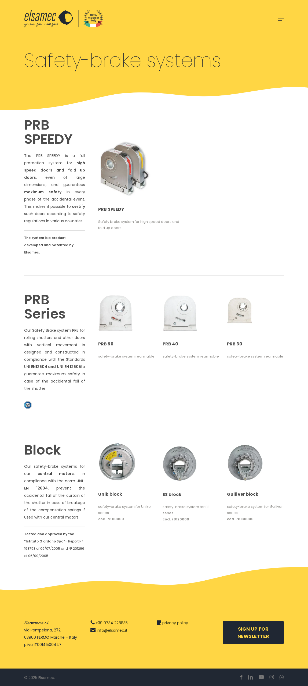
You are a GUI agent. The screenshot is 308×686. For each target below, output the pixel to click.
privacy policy (175, 623)
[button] (281, 19)
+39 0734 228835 (112, 623)
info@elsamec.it (112, 630)
